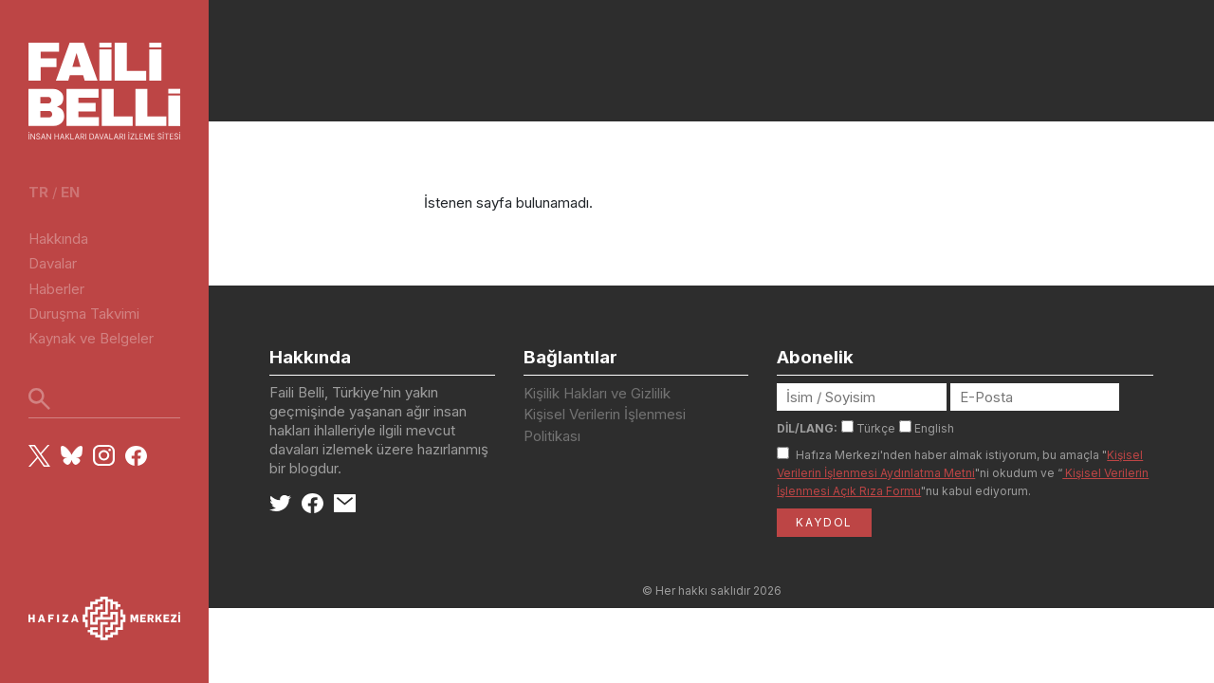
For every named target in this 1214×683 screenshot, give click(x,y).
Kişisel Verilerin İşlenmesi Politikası (605, 425)
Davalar (52, 263)
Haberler (56, 289)
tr (38, 192)
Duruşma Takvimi (83, 314)
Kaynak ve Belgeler (91, 338)
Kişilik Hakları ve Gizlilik (597, 393)
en (70, 192)
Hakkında (58, 239)
